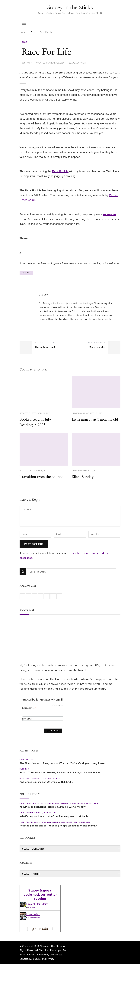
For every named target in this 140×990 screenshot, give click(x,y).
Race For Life (60, 171)
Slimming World (50, 803)
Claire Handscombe (34, 918)
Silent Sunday (83, 477)
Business (24, 769)
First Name (27, 719)
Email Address (29, 708)
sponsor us (109, 214)
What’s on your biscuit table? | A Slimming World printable (54, 816)
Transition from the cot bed (41, 477)
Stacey (28, 63)
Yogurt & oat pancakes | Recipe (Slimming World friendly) (53, 806)
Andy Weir (31, 907)
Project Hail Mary (37, 904)
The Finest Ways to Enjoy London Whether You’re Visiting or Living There (62, 763)
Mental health (52, 778)
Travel (29, 760)
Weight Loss (92, 803)
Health (29, 778)
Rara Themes (27, 954)
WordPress (56, 954)
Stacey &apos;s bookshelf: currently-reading (40, 894)
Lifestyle (39, 778)
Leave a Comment (77, 63)
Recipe (38, 803)
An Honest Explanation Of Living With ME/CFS (46, 782)
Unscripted (33, 914)
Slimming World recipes (72, 803)
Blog (24, 42)
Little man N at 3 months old (95, 419)
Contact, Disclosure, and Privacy (37, 958)
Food (22, 760)
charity (26, 273)
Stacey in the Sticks (70, 7)
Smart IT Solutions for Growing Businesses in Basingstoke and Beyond (60, 772)
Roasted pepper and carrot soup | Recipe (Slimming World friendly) (59, 825)
